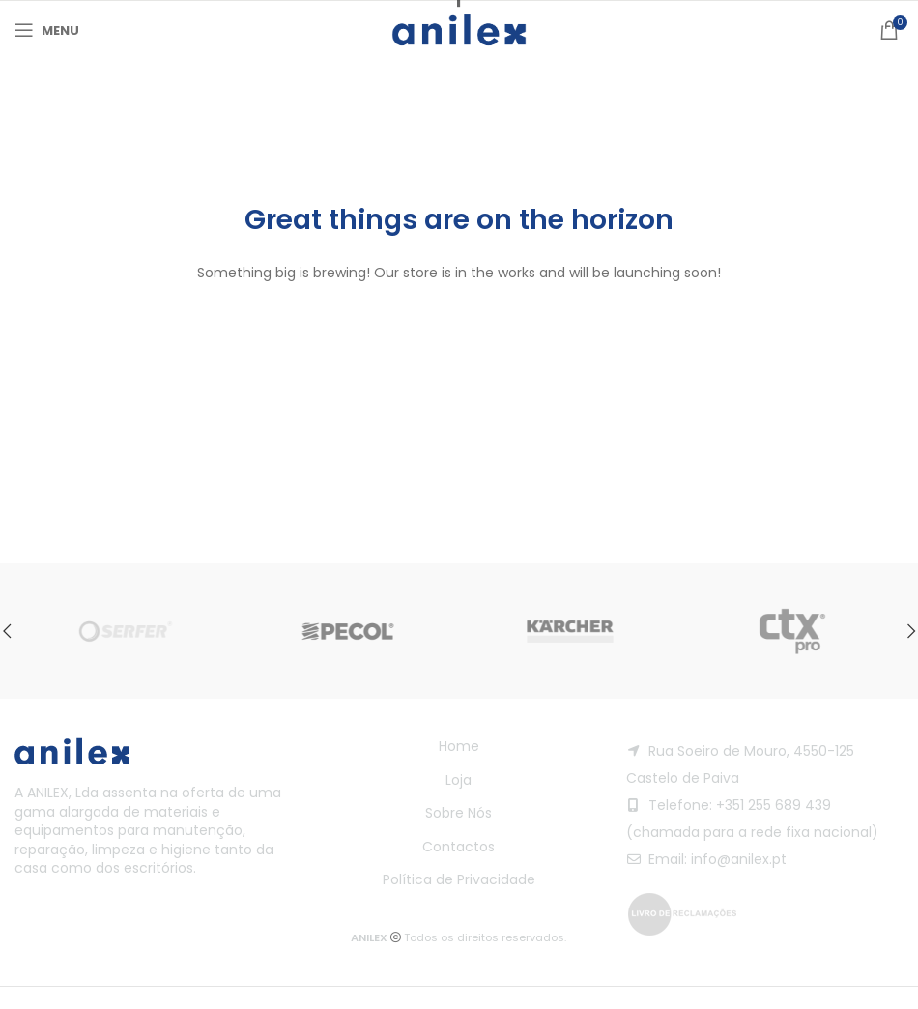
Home (459, 746)
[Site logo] (458, 29)
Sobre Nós (458, 812)
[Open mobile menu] (47, 30)
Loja (458, 780)
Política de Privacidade (459, 879)
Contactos (458, 846)
